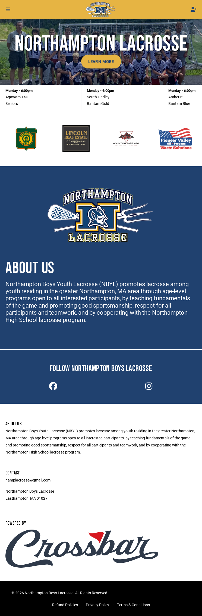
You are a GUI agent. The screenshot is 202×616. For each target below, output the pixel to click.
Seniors (11, 103)
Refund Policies (65, 604)
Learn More (101, 61)
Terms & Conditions (133, 604)
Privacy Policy (97, 604)
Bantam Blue (179, 103)
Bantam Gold (98, 103)
